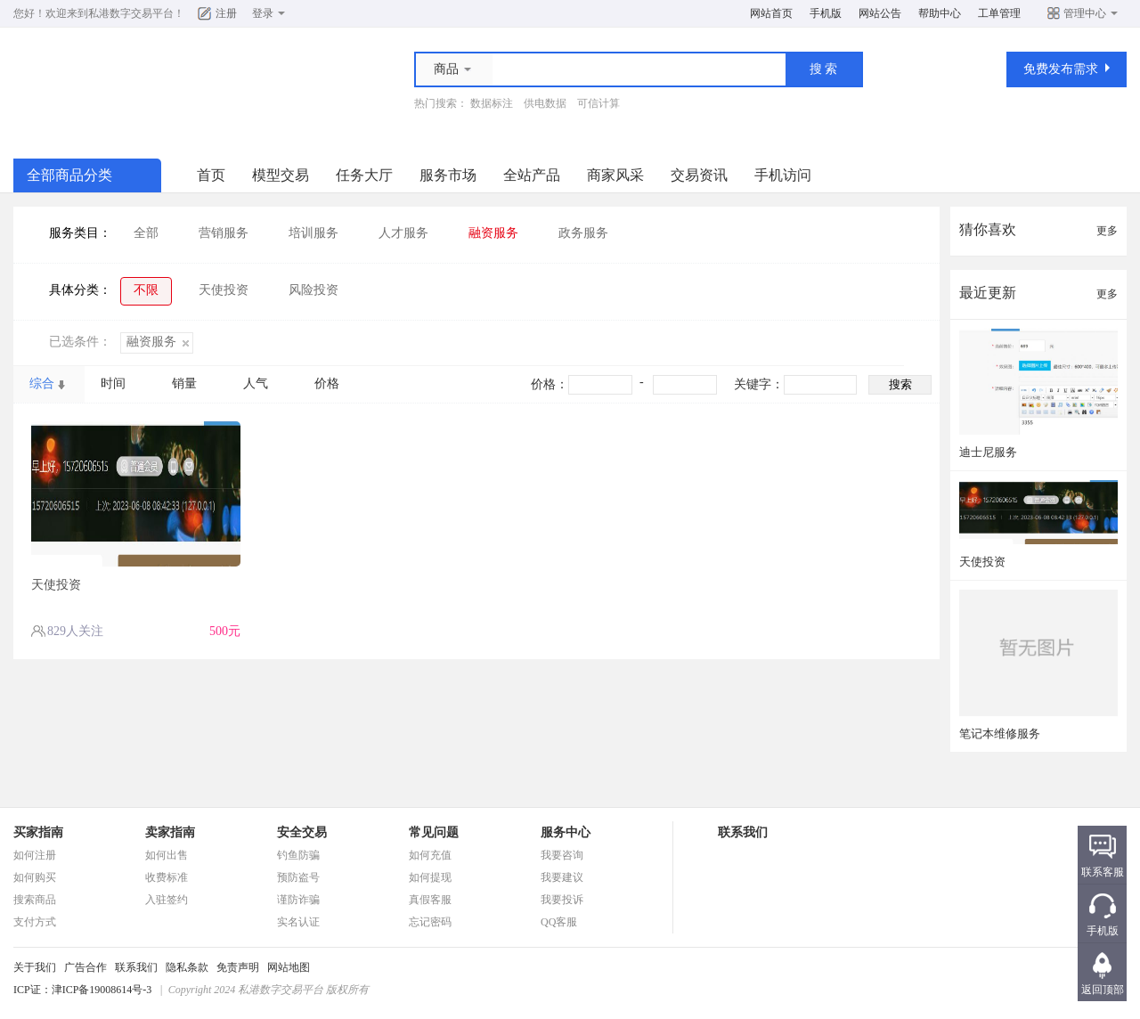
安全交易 (302, 832)
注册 (226, 13)
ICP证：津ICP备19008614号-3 (82, 989)
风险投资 (313, 290)
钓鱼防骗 (298, 855)
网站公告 (880, 13)
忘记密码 (430, 922)
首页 (211, 175)
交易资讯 (699, 175)
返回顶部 (1102, 989)
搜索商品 (34, 899)
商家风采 (615, 175)
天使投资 (223, 290)
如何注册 (34, 855)
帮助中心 (939, 13)
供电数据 (545, 103)
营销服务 (223, 233)
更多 (1107, 230)
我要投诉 (562, 899)
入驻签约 (166, 899)
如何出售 (166, 855)
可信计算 (598, 103)
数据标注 (491, 103)
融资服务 (493, 233)
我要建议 (562, 877)
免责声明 (237, 967)
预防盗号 (298, 877)
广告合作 (85, 967)
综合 (41, 383)
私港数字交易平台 (131, 13)
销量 (184, 383)
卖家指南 (170, 832)
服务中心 (565, 832)
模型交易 (280, 175)
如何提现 (430, 877)
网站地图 (288, 967)
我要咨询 (562, 855)
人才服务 (403, 233)
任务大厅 (364, 175)
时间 (113, 383)
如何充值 (430, 855)
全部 (146, 233)
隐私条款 (187, 967)
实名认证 (298, 922)
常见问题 (434, 832)
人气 (255, 383)
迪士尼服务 (988, 452)
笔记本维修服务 (999, 733)
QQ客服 (559, 922)
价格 (326, 383)
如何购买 (34, 877)
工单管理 (999, 13)
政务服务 (583, 233)
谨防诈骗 (298, 899)
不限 (146, 290)
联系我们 (136, 967)
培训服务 (313, 233)
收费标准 (166, 877)
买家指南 (38, 832)
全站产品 (531, 175)
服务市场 (447, 175)
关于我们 (34, 967)
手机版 (826, 13)
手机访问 (782, 175)
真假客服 (430, 899)
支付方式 (34, 922)
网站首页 (771, 13)
